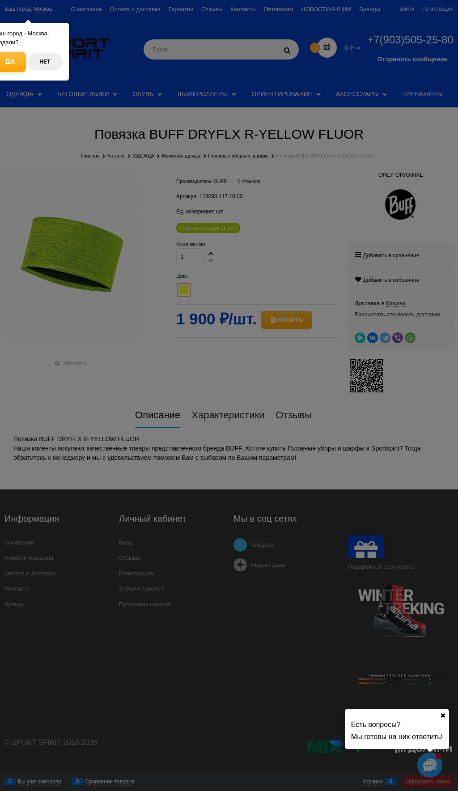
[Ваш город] (442, 715)
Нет (44, 62)
